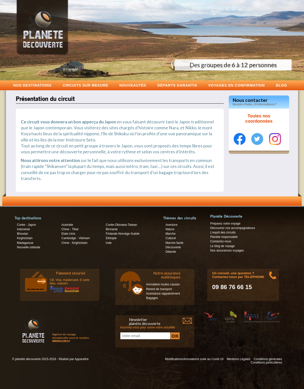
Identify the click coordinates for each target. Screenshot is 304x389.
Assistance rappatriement (163, 293)
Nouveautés (132, 85)
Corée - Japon (26, 225)
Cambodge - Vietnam (75, 238)
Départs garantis (177, 85)
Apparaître (82, 359)
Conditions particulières (266, 362)
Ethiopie (111, 238)
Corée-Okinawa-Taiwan (121, 225)
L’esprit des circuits (223, 232)
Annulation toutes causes (163, 284)
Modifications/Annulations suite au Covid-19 (194, 359)
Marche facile (174, 243)
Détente (170, 251)
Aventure (171, 225)
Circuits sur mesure (85, 85)
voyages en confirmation (236, 85)
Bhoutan (22, 233)
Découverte (173, 247)
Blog (281, 85)
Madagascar (25, 243)
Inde (109, 243)
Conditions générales (268, 359)
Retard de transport (159, 289)
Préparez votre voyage (225, 223)
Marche (170, 233)
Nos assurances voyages (227, 250)
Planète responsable (224, 237)
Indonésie (23, 229)
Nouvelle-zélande (28, 247)
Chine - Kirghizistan (74, 243)
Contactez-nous (220, 241)
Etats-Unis (68, 233)
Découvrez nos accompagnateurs (232, 228)
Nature (170, 229)
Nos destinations (32, 85)
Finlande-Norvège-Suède (122, 233)
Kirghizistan (24, 238)
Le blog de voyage (222, 246)
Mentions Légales (238, 359)
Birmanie (112, 229)
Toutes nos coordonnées (259, 119)
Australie (67, 225)
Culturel (170, 238)
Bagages (152, 298)
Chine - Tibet (69, 229)
